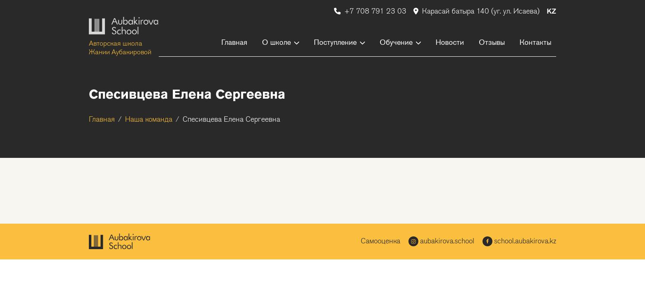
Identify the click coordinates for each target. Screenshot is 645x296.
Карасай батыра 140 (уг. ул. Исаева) (477, 12)
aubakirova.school (441, 241)
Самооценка (380, 241)
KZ (551, 12)
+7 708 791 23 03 (371, 12)
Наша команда (148, 120)
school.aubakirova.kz (519, 241)
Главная (102, 120)
